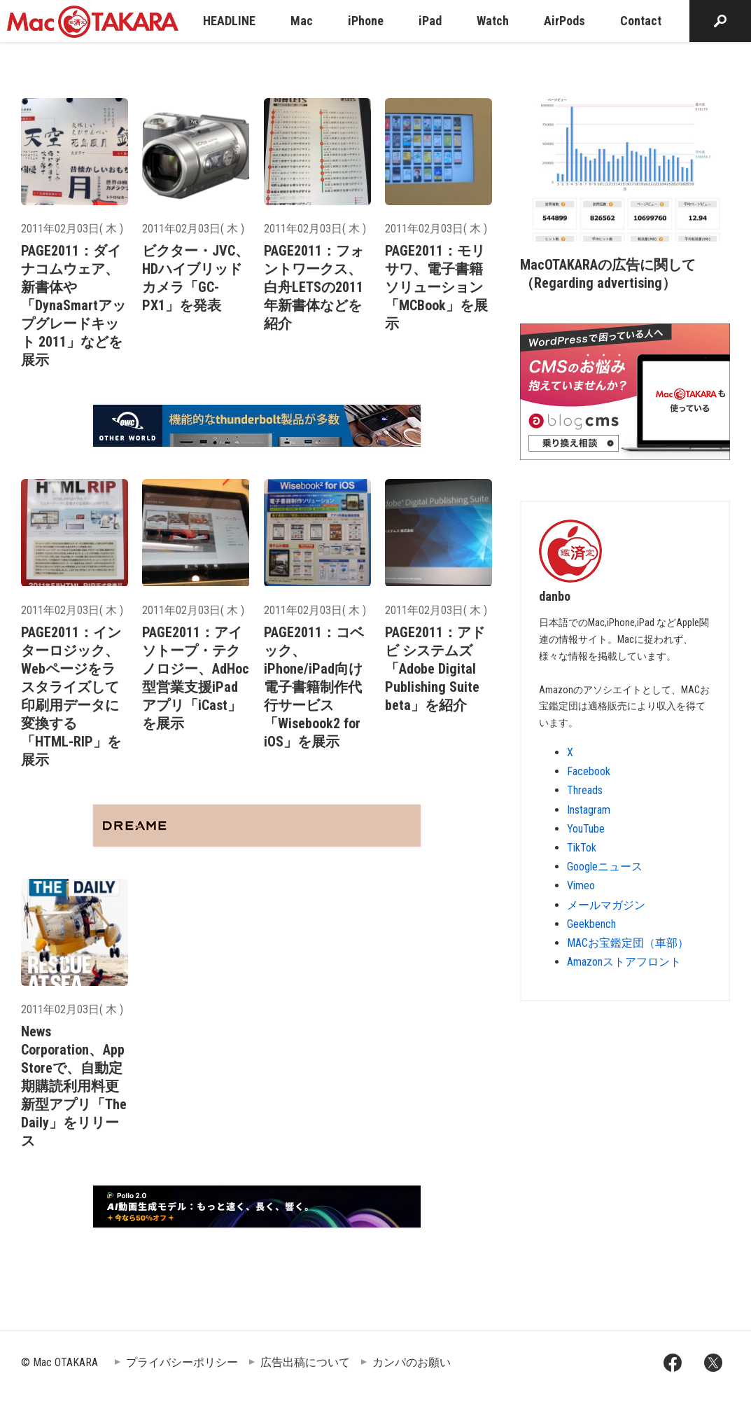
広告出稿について (305, 1362)
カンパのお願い (411, 1362)
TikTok (581, 847)
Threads (585, 790)
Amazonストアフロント (624, 961)
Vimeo (581, 885)
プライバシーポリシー (182, 1362)
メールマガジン (606, 905)
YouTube (586, 828)
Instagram (588, 809)
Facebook (588, 771)
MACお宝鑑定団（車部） (628, 943)
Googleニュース (605, 866)
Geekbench (591, 924)
